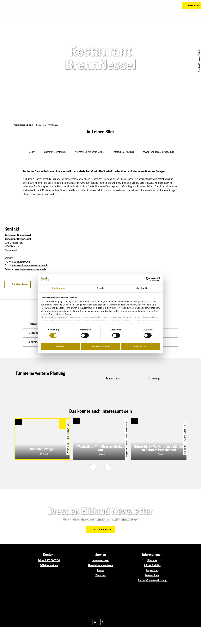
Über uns (152, 560)
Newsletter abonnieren (100, 565)
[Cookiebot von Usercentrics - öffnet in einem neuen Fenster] (148, 279)
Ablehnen (60, 346)
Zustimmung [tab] (58, 288)
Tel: (40, 560)
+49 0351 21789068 (123, 152)
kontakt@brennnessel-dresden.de (30, 265)
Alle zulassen (140, 346)
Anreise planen (100, 560)
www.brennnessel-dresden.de (158, 152)
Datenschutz (152, 575)
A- (95, 621)
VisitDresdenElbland (23, 125)
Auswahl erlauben (100, 346)
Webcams (100, 575)
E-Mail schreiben (49, 565)
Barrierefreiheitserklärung (152, 580)
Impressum (152, 570)
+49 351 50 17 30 (51, 560)
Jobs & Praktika (152, 565)
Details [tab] (100, 288)
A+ (103, 621)
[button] (160, 5)
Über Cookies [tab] (142, 288)
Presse (100, 570)
